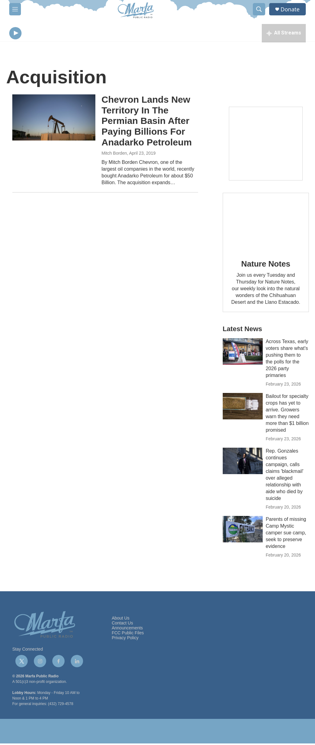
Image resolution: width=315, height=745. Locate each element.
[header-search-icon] (259, 9)
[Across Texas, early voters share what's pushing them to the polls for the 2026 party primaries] (243, 353)
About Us (121, 619)
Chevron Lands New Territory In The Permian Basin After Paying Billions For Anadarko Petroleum (147, 122)
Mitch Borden (114, 154)
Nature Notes (265, 265)
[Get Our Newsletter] (265, 145)
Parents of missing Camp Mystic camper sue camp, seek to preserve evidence (286, 534)
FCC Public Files (128, 634)
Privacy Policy (125, 639)
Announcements (127, 629)
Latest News (242, 330)
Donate (290, 9)
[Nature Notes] (266, 223)
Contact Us (122, 624)
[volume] (32, 34)
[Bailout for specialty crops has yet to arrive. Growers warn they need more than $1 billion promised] (243, 407)
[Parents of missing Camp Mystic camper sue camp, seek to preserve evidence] (243, 530)
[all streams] (284, 34)
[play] (15, 34)
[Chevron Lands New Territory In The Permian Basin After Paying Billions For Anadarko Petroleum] (53, 119)
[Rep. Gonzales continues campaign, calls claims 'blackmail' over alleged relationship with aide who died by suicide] (243, 462)
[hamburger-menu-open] (15, 9)
